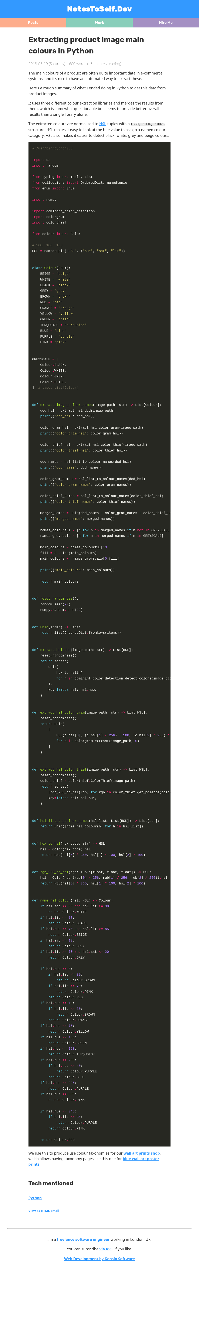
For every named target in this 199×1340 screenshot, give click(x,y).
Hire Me (166, 22)
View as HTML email (43, 1285)
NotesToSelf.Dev (99, 8)
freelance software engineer (83, 1313)
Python (35, 1272)
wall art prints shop (142, 1227)
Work (99, 22)
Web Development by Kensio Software (99, 1333)
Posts (33, 22)
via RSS (106, 1323)
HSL (102, 123)
